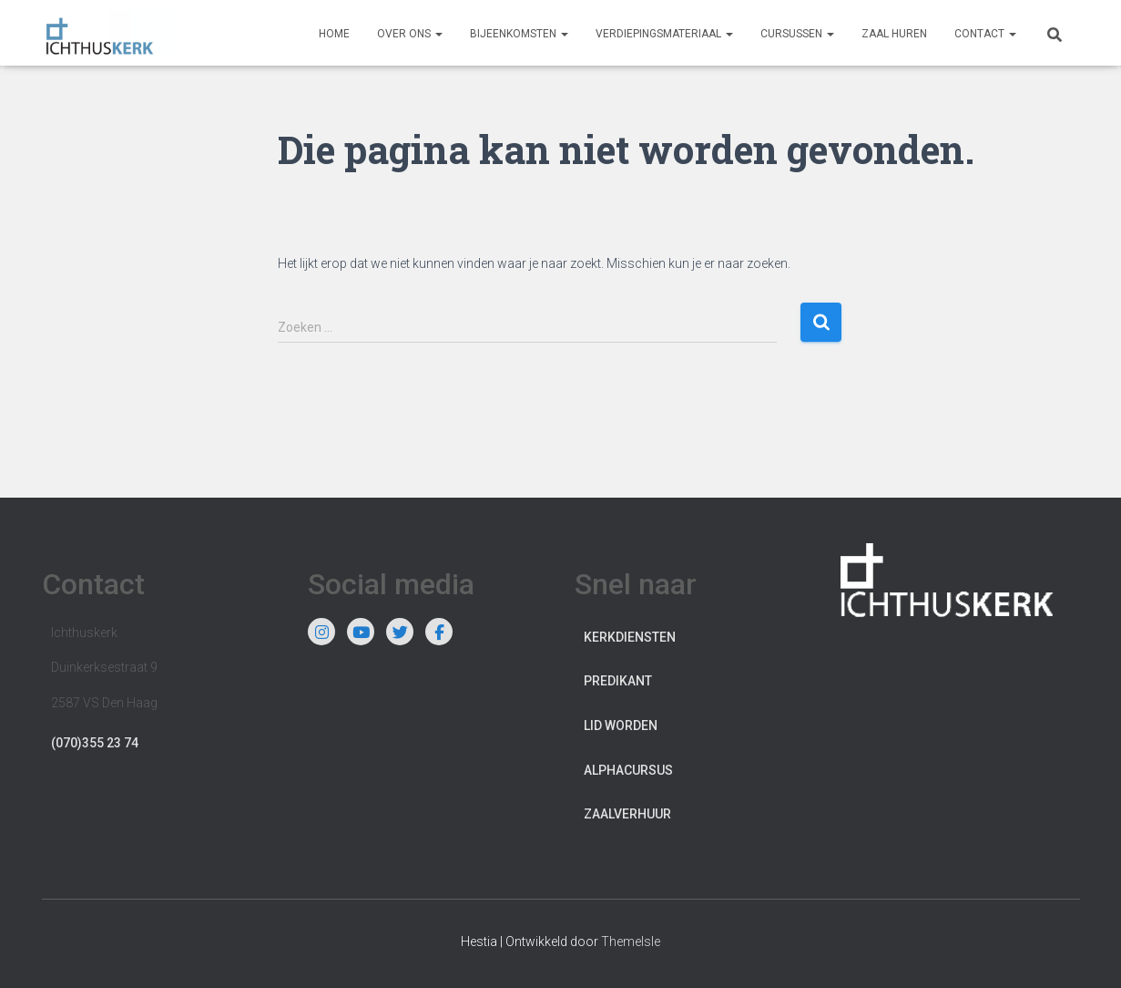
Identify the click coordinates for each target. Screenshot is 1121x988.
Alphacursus (628, 770)
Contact (985, 33)
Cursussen (797, 33)
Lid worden (620, 725)
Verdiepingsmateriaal (664, 33)
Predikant (618, 681)
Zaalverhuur (627, 814)
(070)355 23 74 (94, 743)
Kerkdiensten (630, 637)
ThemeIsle (630, 941)
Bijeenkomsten (519, 33)
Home (334, 33)
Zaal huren (894, 33)
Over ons (410, 33)
